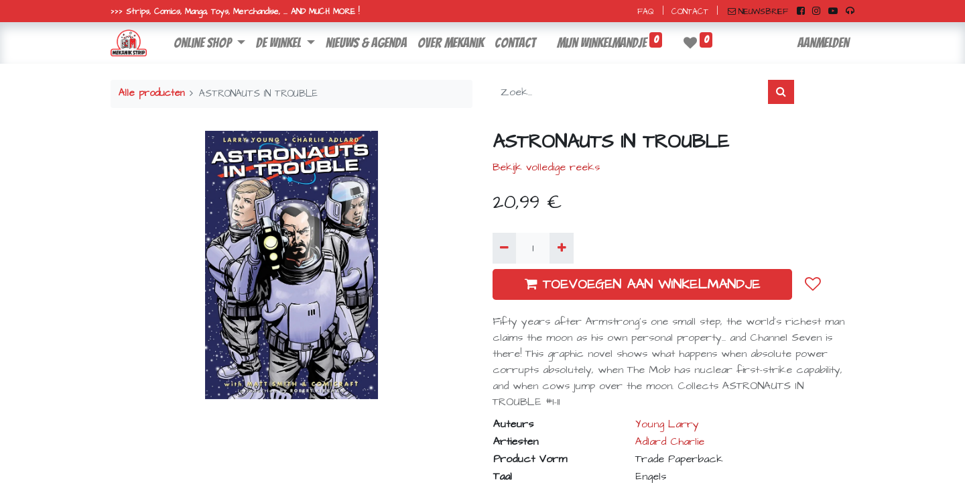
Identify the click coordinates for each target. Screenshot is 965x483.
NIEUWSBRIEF (758, 11)
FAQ (645, 11)
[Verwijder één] (504, 248)
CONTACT (689, 11)
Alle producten (151, 93)
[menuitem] (366, 43)
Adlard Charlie (669, 441)
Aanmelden (823, 43)
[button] (813, 284)
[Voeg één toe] (561, 248)
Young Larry (667, 424)
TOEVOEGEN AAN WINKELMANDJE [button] (642, 284)
